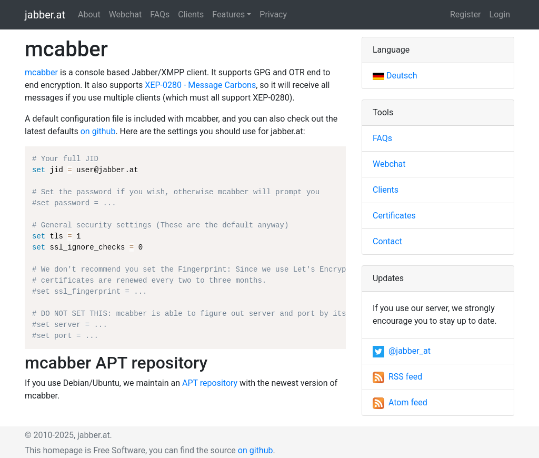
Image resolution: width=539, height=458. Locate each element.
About (89, 14)
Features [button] (228, 14)
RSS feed (397, 377)
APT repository (209, 383)
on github (98, 131)
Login (500, 14)
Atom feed (400, 402)
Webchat (125, 14)
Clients (191, 14)
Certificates (394, 216)
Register (465, 14)
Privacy (273, 14)
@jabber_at (402, 351)
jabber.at (45, 14)
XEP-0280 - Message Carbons (200, 85)
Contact (387, 241)
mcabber (41, 72)
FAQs (159, 14)
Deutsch (395, 76)
